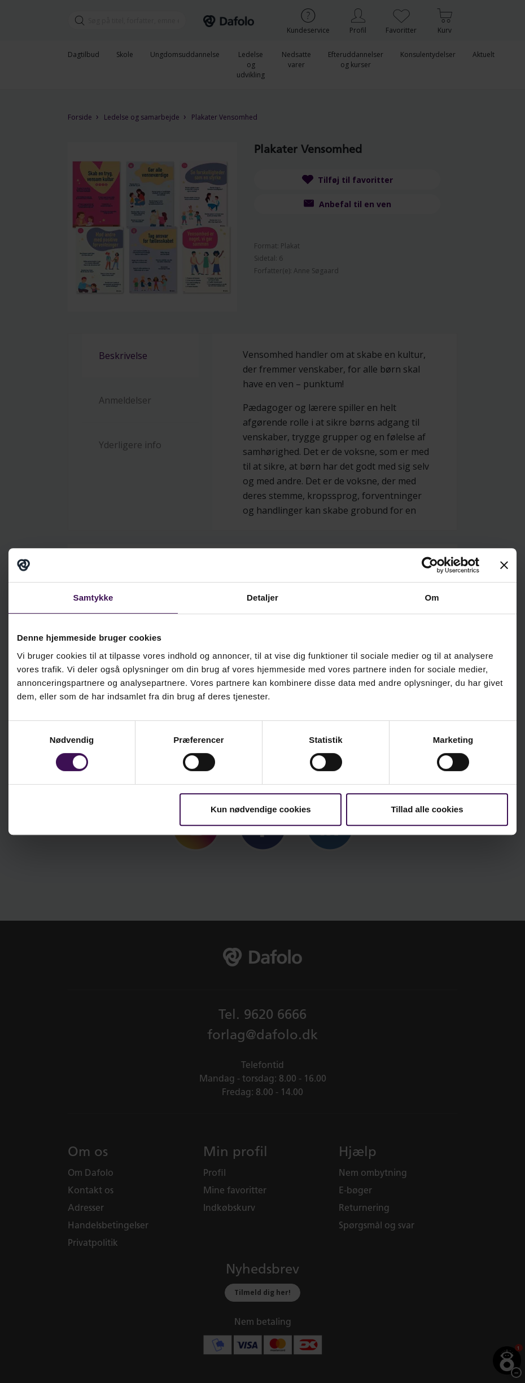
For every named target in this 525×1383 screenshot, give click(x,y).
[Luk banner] (504, 565)
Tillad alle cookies (427, 809)
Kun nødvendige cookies (261, 809)
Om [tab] (432, 597)
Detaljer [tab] (262, 597)
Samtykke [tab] (93, 597)
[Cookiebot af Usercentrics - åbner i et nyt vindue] (429, 565)
